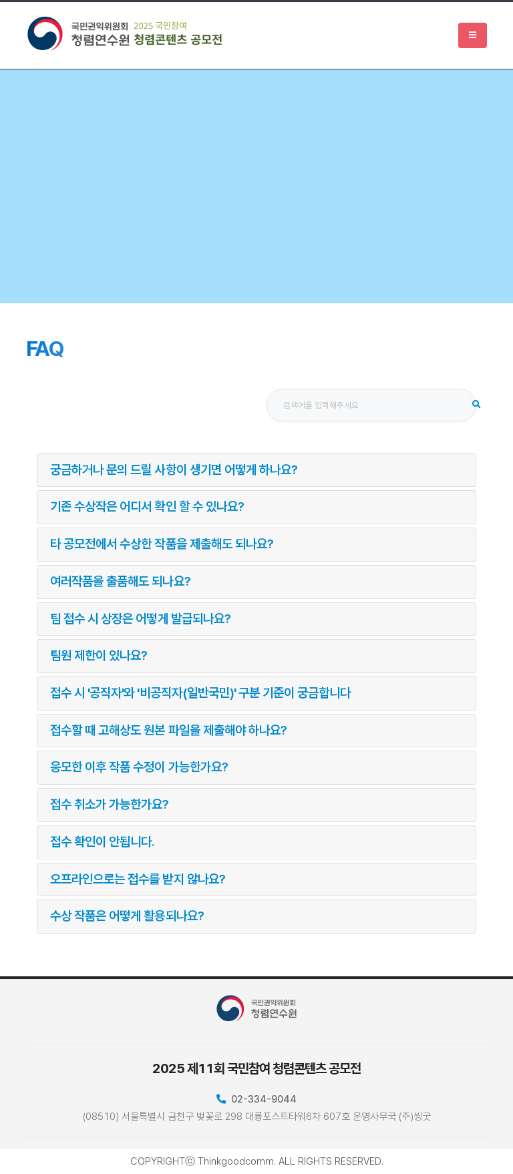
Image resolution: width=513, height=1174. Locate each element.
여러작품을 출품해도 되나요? (120, 581)
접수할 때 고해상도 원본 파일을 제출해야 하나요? (168, 730)
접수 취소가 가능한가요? (109, 804)
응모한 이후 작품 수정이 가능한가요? (139, 767)
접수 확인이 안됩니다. (102, 841)
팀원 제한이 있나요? (98, 655)
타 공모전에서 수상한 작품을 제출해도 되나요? (161, 544)
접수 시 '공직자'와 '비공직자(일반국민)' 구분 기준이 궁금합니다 (200, 693)
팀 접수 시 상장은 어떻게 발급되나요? (140, 618)
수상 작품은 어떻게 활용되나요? (127, 916)
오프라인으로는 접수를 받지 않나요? (137, 879)
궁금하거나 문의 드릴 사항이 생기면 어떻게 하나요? (173, 469)
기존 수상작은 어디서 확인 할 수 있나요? (147, 506)
